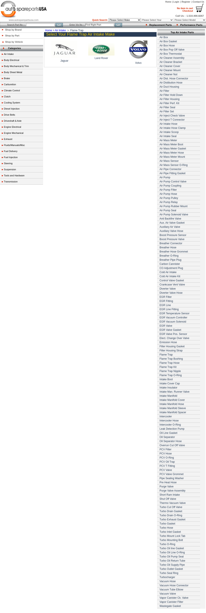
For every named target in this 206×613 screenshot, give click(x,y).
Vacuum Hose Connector (174, 585)
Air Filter (164, 90)
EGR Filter (166, 296)
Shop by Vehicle (14, 42)
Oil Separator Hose (171, 441)
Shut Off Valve (168, 498)
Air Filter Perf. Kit (169, 103)
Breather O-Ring (169, 255)
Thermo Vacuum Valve (173, 503)
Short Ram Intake (170, 494)
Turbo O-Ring (167, 544)
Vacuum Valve (168, 593)
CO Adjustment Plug (171, 268)
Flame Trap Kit (168, 367)
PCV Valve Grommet (171, 474)
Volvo (138, 62)
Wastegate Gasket (170, 606)
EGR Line (165, 305)
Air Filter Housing (170, 99)
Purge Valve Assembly (172, 490)
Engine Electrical (12, 127)
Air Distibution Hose (171, 82)
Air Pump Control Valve (173, 181)
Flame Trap (166, 354)
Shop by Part (12, 35)
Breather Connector (171, 243)
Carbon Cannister (170, 264)
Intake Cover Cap (170, 383)
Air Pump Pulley (169, 198)
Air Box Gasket (168, 41)
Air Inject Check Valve (172, 115)
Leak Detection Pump (172, 428)
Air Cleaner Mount (170, 70)
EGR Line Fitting (169, 309)
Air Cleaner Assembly (172, 57)
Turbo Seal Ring (169, 573)
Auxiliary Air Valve (170, 226)
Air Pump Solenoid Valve (174, 214)
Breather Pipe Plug (170, 259)
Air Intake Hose (168, 123)
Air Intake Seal (168, 136)
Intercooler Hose (169, 420)
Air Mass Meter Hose (172, 152)
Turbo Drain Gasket (171, 511)
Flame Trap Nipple (170, 371)
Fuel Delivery (10, 151)
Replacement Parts (160, 25)
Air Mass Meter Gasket (173, 148)
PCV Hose (166, 453)
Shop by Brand (13, 29)
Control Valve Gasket (172, 280)
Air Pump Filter (168, 189)
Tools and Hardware (14, 175)
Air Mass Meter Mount (172, 156)
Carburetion (10, 84)
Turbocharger (167, 577)
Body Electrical (11, 60)
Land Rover (101, 58)
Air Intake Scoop (169, 132)
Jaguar (64, 60)
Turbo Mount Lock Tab (172, 536)
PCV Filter (166, 449)
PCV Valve (166, 470)
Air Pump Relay (169, 202)
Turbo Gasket (167, 523)
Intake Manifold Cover (172, 400)
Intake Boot (166, 379)
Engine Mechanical (13, 133)
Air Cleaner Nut (168, 74)
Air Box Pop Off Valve (172, 49)
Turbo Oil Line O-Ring (172, 552)
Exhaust (8, 139)
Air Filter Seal (167, 107)
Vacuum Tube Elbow (171, 589)
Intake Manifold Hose (172, 404)
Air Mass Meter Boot (171, 144)
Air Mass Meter (168, 140)
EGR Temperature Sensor (175, 313)
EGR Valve (166, 325)
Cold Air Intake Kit (170, 276)
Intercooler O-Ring (170, 424)
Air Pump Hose (168, 193)
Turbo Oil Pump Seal (172, 556)
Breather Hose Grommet (174, 251)
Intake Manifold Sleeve (173, 408)
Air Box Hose (167, 45)
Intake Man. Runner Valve (175, 391)
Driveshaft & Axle (12, 121)
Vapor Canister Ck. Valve (174, 597)
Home (168, 2)
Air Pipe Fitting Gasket (172, 173)
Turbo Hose (166, 527)
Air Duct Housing (169, 86)
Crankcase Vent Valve (172, 284)
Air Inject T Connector (172, 119)
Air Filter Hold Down (171, 95)
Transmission (11, 181)
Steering (8, 163)
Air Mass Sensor (169, 160)
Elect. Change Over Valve (174, 338)
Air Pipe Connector (170, 169)
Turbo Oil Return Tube (172, 560)
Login (176, 2)
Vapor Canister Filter (171, 601)
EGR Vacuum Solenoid (173, 321)
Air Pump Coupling (170, 185)
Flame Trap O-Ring (171, 375)
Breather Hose (168, 247)
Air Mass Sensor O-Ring (174, 165)
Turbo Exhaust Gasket (172, 519)
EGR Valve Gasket (170, 329)
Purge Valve (166, 486)
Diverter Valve (168, 288)
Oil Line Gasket (168, 432)
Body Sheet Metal (13, 72)
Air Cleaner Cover (170, 66)
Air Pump (165, 177)
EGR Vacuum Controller (173, 317)
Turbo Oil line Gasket (172, 548)
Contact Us (198, 2)
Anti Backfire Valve (170, 218)
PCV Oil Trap (167, 461)
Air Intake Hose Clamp (173, 127)
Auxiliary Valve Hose (171, 231)
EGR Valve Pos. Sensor (173, 334)
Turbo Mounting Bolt (171, 540)
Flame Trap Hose (170, 362)
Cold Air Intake (168, 272)
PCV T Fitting (167, 465)
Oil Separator (167, 437)
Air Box (164, 37)
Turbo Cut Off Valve (171, 507)
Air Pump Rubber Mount (174, 206)
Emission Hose (168, 342)
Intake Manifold (168, 395)
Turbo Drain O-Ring (171, 515)
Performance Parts (191, 25)
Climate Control (12, 90)
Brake (7, 78)
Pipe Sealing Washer (172, 478)
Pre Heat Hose (168, 482)
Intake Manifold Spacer (173, 412)
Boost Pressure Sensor (173, 235)
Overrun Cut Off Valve (172, 445)
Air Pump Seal (168, 210)
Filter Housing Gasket (172, 346)
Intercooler (166, 416)
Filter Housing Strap (171, 350)
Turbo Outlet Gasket (171, 568)
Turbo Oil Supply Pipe (172, 564)
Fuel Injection (11, 157)
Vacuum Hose (168, 581)
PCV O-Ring (167, 457)
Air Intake (9, 54)
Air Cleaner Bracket (171, 62)
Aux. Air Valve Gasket (172, 222)
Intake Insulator (168, 387)
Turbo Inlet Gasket (170, 531)
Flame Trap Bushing (171, 358)
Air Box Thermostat (171, 53)
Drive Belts (9, 114)
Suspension (10, 169)
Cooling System (12, 102)
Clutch (7, 96)
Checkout (185, 9)
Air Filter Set (167, 111)
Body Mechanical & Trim (16, 66)
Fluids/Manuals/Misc (14, 145)
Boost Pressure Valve (172, 239)
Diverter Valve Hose (171, 292)
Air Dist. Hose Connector (174, 78)
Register (186, 2)
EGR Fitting (166, 301)
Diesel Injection (12, 108)
